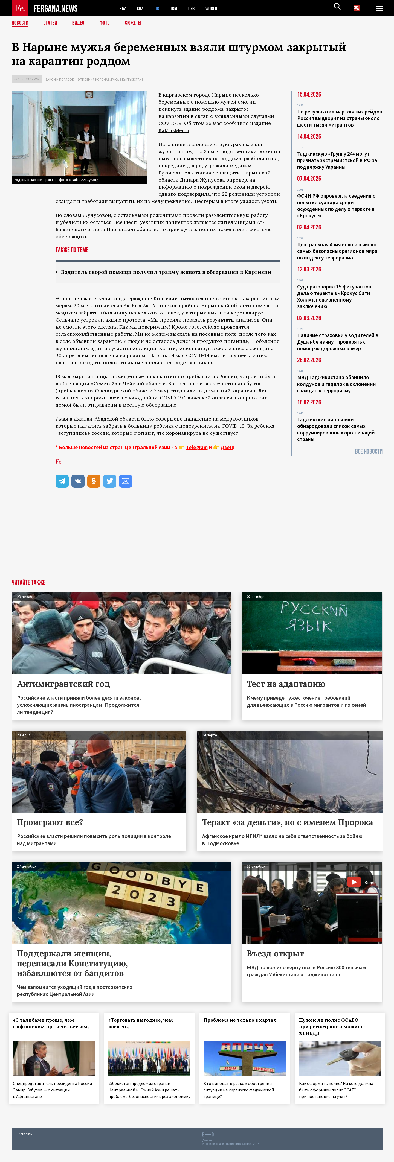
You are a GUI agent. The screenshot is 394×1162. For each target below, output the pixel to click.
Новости (20, 23)
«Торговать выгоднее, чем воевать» (143, 1031)
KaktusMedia (173, 130)
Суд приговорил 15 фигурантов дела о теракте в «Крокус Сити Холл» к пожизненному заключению (334, 296)
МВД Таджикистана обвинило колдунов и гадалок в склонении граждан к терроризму (336, 384)
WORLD (216, 8)
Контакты (26, 1146)
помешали (265, 313)
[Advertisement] (197, 546)
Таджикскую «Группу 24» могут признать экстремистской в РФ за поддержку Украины (337, 160)
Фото (107, 23)
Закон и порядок (60, 79)
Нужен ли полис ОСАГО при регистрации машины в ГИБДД (335, 1034)
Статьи (51, 23)
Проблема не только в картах (243, 1028)
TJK (159, 8)
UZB (195, 8)
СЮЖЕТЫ (136, 23)
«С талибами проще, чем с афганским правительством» (46, 1034)
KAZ (123, 8)
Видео (80, 23)
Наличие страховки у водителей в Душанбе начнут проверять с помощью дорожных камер (337, 342)
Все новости (369, 452)
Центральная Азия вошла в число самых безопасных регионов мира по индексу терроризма (337, 251)
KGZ (141, 8)
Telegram (197, 455)
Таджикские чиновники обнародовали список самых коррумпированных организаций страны (336, 429)
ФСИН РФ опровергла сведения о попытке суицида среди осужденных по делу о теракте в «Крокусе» (336, 205)
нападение (197, 426)
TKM (177, 8)
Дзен (227, 455)
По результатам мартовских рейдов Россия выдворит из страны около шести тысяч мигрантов (339, 118)
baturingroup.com (238, 1156)
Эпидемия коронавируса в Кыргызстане (110, 79)
